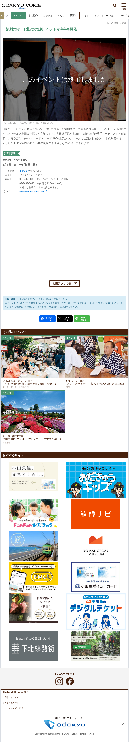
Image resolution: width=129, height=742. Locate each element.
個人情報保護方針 (11, 703)
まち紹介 (33, 15)
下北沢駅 (24, 171)
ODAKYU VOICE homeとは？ (15, 692)
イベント (18, 15)
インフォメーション (105, 15)
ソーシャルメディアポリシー (16, 708)
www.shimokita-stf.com (33, 191)
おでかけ (47, 15)
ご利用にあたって (11, 697)
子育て (73, 15)
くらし (61, 15)
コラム (85, 15)
